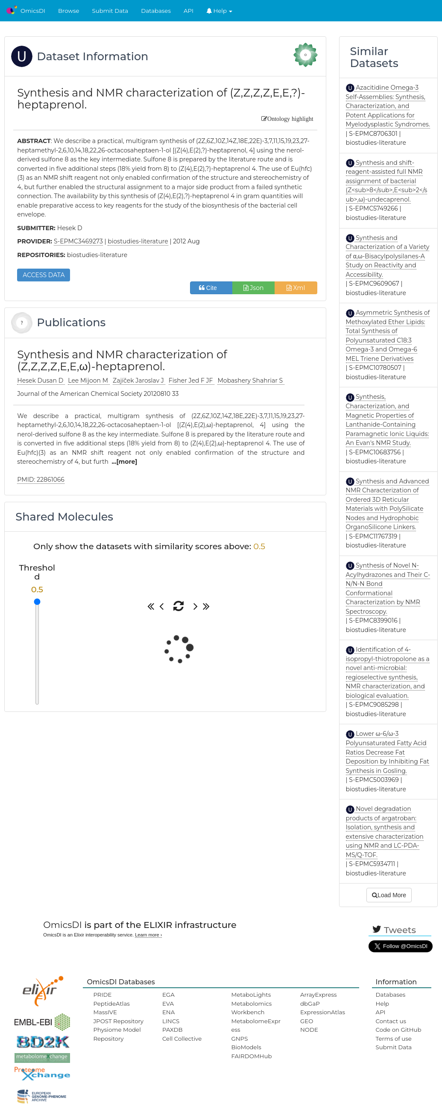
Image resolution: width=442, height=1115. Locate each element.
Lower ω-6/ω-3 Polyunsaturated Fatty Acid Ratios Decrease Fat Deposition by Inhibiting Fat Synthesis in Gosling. (387, 752)
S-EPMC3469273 (78, 241)
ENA (168, 1012)
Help (219, 10)
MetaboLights (251, 994)
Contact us (391, 1021)
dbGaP (310, 1003)
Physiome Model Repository (117, 1034)
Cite (211, 287)
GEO (306, 1021)
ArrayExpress (318, 994)
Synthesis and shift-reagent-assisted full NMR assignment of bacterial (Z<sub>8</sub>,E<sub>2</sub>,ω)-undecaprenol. (386, 181)
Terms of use (394, 1038)
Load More (389, 895)
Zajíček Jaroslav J (139, 380)
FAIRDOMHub (251, 1056)
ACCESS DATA (43, 275)
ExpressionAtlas (322, 1012)
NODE (309, 1029)
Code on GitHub (399, 1029)
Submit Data (110, 10)
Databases (156, 10)
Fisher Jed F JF (191, 380)
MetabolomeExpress (256, 1025)
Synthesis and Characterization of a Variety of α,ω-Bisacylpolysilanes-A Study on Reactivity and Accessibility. (388, 256)
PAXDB (172, 1029)
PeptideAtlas (111, 1003)
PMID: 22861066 (40, 479)
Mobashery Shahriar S (250, 380)
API (188, 10)
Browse (68, 10)
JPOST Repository (118, 1021)
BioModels (246, 1047)
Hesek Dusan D (41, 380)
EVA (168, 1003)
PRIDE (102, 994)
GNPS (239, 1038)
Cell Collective (182, 1038)
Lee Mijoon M (88, 380)
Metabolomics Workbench (251, 1007)
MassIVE (105, 1012)
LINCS (170, 1021)
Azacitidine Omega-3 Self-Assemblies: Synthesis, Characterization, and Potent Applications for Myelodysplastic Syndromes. (388, 106)
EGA (168, 994)
